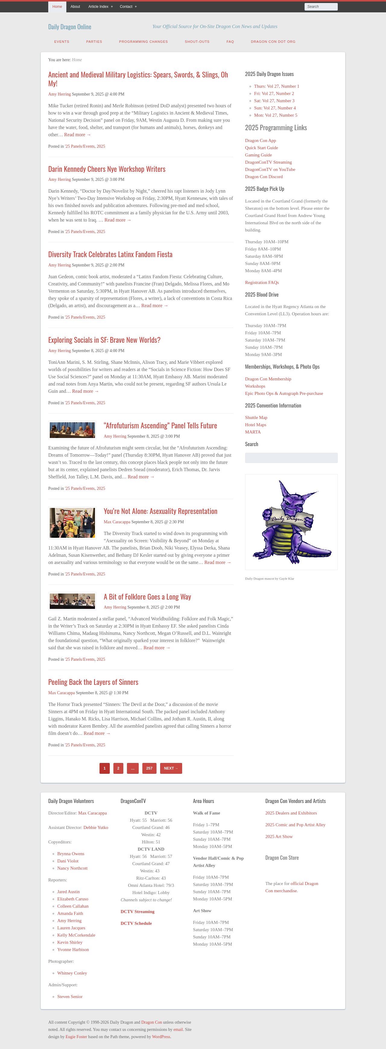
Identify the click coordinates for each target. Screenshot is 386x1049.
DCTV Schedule (136, 921)
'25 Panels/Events (80, 145)
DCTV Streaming (137, 910)
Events (61, 40)
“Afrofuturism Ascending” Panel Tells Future (160, 423)
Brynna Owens (70, 852)
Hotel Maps (255, 423)
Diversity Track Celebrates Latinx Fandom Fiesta (111, 252)
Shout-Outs (197, 40)
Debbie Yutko (96, 826)
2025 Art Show (279, 835)
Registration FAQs (262, 281)
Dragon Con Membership (268, 377)
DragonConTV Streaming (268, 160)
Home (57, 7)
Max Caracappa (117, 520)
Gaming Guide (258, 153)
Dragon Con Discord (264, 175)
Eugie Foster (76, 1035)
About (75, 7)
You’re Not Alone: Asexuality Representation (160, 509)
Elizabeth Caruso (72, 897)
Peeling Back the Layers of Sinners (93, 680)
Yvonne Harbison (73, 948)
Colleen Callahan (73, 904)
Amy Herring (59, 92)
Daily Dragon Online (82, 25)
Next (171, 767)
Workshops (255, 384)
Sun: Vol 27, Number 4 (275, 106)
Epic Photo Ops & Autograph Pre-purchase (284, 391)
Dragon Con (151, 1021)
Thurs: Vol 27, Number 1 (276, 84)
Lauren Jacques (71, 926)
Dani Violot (67, 859)
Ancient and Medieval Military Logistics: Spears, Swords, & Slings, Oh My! (138, 77)
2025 (101, 145)
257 (149, 767)
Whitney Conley (72, 971)
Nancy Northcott (72, 866)
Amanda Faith (70, 911)
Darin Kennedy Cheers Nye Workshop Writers (107, 167)
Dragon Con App (260, 139)
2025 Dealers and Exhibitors (291, 811)
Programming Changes (143, 40)
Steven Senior (70, 995)
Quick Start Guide (261, 146)
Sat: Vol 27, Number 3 (274, 99)
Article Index (98, 7)
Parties (94, 40)
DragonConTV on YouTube (270, 167)
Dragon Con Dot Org (273, 40)
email (178, 1028)
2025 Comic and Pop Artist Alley (295, 823)
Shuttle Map (256, 416)
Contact (126, 7)
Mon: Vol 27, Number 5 (275, 113)
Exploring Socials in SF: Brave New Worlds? (104, 337)
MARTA (253, 430)
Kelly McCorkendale (76, 933)
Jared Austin (68, 890)
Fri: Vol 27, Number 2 (274, 92)
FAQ (230, 40)
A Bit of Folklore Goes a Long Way (147, 594)
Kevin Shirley (70, 940)
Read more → (77, 133)
